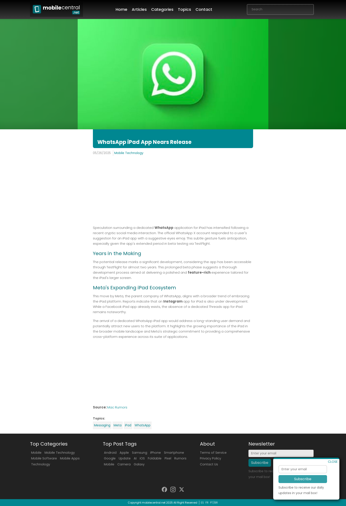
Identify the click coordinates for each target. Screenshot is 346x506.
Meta (118, 425)
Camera (124, 464)
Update (125, 458)
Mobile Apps (70, 458)
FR (207, 502)
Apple (124, 452)
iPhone (155, 452)
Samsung (139, 452)
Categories (162, 9)
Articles (139, 9)
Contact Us (209, 464)
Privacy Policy (210, 458)
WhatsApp (142, 425)
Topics (184, 9)
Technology (40, 464)
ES (202, 502)
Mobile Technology (128, 153)
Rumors (180, 458)
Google (110, 458)
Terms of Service (213, 452)
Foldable (155, 458)
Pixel (168, 458)
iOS (142, 458)
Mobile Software (44, 458)
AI (135, 458)
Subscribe (302, 489)
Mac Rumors (117, 407)
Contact (204, 9)
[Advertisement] (173, 191)
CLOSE (333, 472)
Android (110, 452)
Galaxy (139, 464)
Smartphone (174, 452)
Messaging (102, 425)
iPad (128, 425)
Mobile (36, 452)
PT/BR (214, 502)
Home (121, 9)
